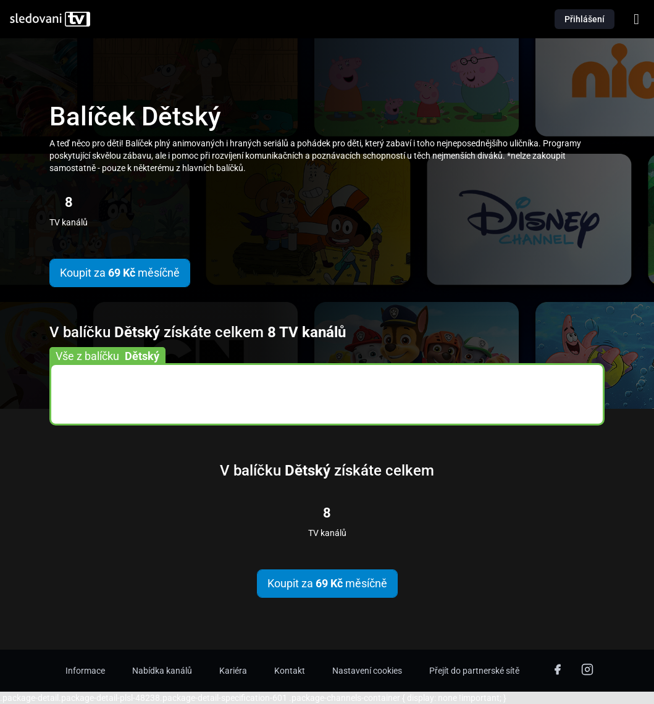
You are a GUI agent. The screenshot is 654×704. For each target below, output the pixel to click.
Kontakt (289, 671)
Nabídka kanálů (162, 671)
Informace (85, 671)
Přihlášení (584, 19)
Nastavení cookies (367, 671)
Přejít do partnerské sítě (474, 671)
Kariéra (233, 671)
